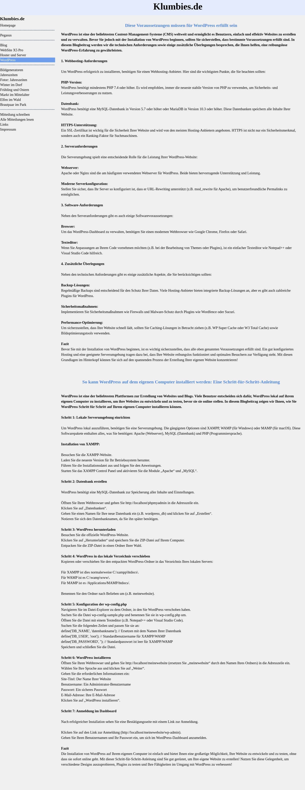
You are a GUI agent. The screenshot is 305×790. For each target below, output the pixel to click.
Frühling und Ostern (14, 90)
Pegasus (6, 35)
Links (4, 124)
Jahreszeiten (9, 75)
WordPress (7, 60)
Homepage (8, 25)
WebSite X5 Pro (11, 50)
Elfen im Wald (10, 100)
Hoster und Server (13, 55)
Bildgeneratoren (11, 70)
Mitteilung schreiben (15, 114)
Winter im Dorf (11, 85)
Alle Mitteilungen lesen (17, 119)
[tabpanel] (28, 18)
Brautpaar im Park (13, 105)
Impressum (8, 129)
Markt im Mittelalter (14, 95)
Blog (3, 45)
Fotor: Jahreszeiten (13, 80)
